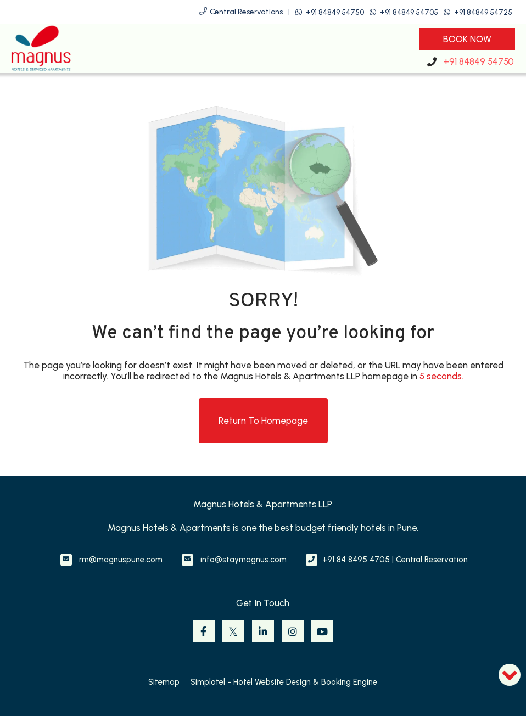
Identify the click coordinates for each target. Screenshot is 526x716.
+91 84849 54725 (483, 12)
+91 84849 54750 (335, 12)
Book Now (467, 38)
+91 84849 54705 (409, 12)
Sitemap (164, 682)
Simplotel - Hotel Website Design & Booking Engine (284, 682)
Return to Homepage (263, 420)
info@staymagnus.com (243, 559)
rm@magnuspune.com (121, 559)
